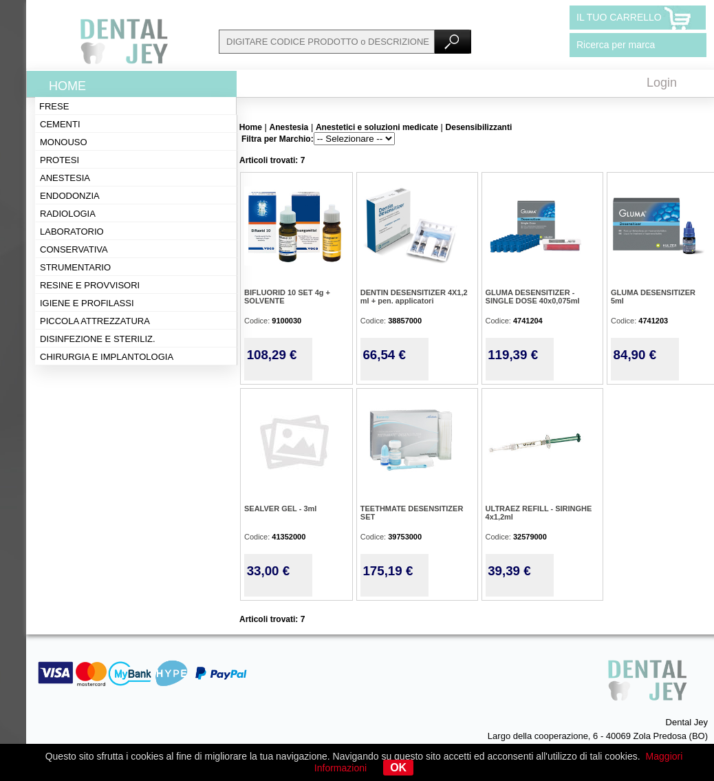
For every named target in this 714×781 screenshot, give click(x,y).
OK (398, 767)
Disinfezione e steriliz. (97, 339)
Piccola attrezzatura (95, 321)
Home (67, 86)
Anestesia (65, 178)
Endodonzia (70, 196)
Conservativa (74, 249)
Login (662, 82)
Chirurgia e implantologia (106, 357)
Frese (54, 106)
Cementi (60, 124)
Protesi (59, 160)
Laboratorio (72, 231)
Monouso (63, 142)
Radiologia (68, 213)
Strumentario (75, 267)
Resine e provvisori (90, 285)
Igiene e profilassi (87, 303)
